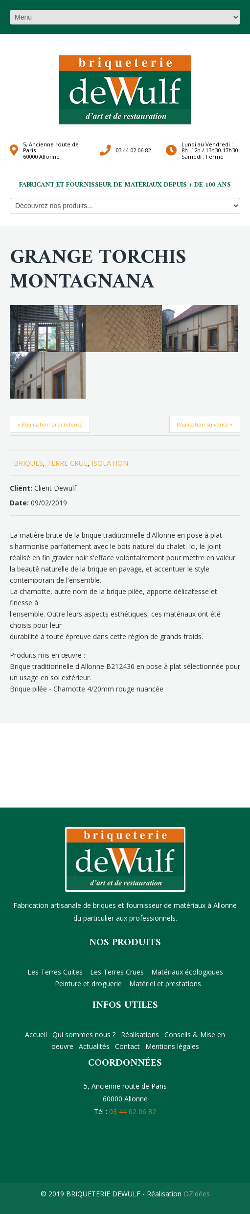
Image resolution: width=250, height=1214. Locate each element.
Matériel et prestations (165, 983)
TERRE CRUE (67, 463)
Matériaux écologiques (187, 971)
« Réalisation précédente (50, 424)
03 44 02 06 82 (133, 150)
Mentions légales (172, 1046)
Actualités (94, 1046)
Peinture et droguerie (88, 983)
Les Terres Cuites (55, 971)
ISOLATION (109, 463)
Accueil (36, 1034)
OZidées (196, 1193)
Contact (127, 1046)
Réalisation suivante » (205, 424)
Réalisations (140, 1034)
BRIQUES (28, 463)
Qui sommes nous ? (83, 1034)
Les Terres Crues (117, 971)
